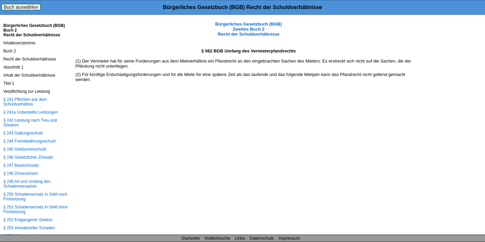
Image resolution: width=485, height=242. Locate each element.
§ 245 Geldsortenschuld (24, 149)
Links (240, 238)
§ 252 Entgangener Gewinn (28, 219)
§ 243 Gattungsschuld (23, 133)
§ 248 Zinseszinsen (20, 173)
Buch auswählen (21, 7)
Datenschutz (262, 238)
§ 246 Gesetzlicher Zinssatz (28, 157)
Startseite (191, 238)
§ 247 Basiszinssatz (21, 165)
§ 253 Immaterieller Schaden (29, 228)
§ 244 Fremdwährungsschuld (29, 141)
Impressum (289, 238)
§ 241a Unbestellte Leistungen (30, 112)
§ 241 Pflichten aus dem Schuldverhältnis (25, 102)
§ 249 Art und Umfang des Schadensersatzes (26, 184)
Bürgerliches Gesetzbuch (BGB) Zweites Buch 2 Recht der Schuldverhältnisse (248, 29)
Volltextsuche (217, 238)
